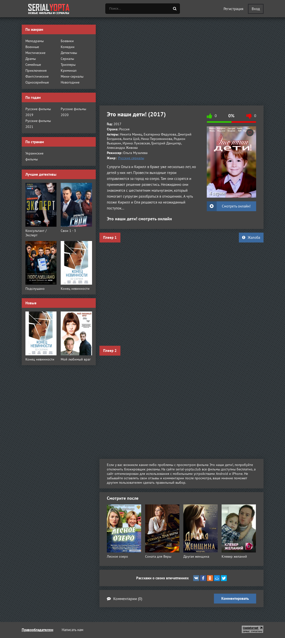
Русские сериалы (131, 158)
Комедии (68, 47)
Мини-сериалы (72, 76)
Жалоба (251, 237)
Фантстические (37, 76)
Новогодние (70, 82)
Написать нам (72, 629)
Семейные (33, 64)
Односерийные (37, 82)
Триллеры (68, 64)
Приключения (36, 70)
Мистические (35, 53)
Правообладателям (37, 629)
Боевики (67, 41)
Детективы (69, 53)
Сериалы (67, 58)
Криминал (68, 70)
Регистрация (233, 8)
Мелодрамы (34, 41)
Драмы (30, 58)
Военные (32, 47)
